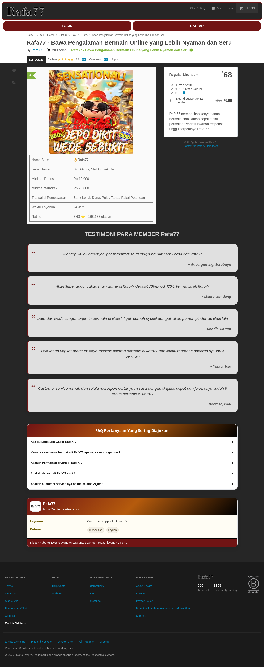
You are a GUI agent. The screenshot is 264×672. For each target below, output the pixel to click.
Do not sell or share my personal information (163, 608)
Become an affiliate (16, 608)
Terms (9, 586)
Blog (92, 593)
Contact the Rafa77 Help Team (201, 146)
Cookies (10, 615)
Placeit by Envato (41, 641)
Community (97, 586)
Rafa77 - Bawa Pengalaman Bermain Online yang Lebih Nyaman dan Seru (123, 35)
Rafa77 (31, 35)
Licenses (10, 593)
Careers (141, 593)
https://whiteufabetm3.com (61, 509)
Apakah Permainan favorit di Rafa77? (57, 463)
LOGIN (67, 26)
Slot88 (63, 35)
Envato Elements (15, 641)
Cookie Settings (15, 623)
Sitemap (141, 615)
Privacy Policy (144, 600)
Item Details (36, 59)
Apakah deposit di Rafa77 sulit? (53, 473)
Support (115, 59)
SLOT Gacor (47, 35)
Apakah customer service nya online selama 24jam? (67, 484)
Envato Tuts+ (65, 641)
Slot (74, 35)
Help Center (59, 586)
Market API (11, 600)
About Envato (144, 586)
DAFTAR (197, 26)
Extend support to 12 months (204, 100)
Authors (57, 593)
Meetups (95, 600)
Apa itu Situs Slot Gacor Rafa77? (54, 442)
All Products (86, 641)
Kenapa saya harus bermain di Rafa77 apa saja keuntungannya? (75, 452)
